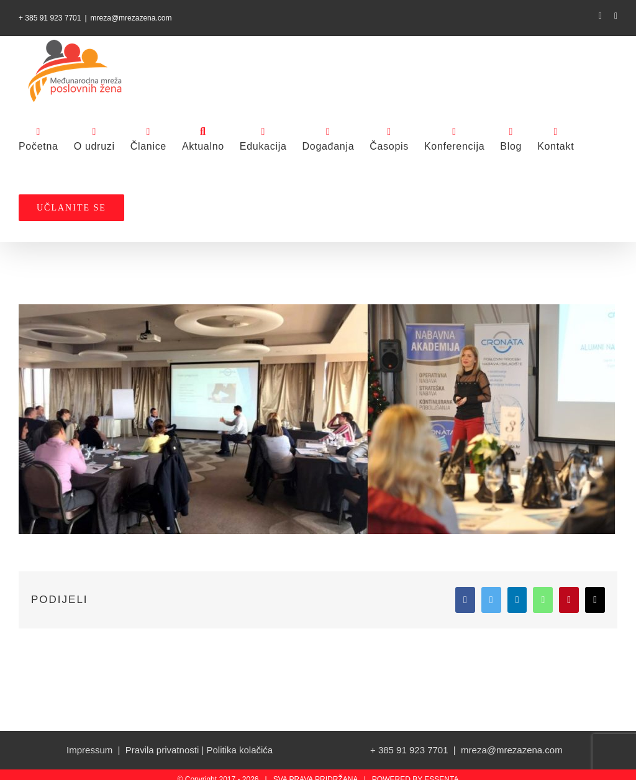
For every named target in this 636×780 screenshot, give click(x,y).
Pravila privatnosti (162, 750)
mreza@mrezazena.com (131, 18)
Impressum (89, 750)
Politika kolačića (239, 750)
